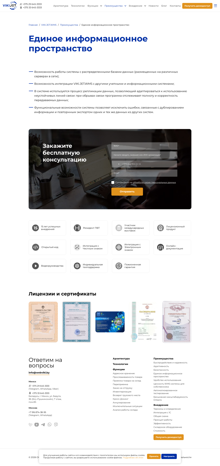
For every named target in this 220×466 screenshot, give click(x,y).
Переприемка (120, 384)
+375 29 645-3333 (31, 4)
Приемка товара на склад (127, 380)
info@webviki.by (39, 372)
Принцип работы (162, 419)
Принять (153, 456)
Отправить (127, 191)
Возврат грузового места (126, 395)
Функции (92, 5)
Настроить (169, 456)
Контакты (175, 5)
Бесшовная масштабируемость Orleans (170, 398)
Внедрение (135, 5)
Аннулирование (121, 402)
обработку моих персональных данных (154, 182)
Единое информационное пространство (167, 375)
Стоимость (159, 430)
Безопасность (161, 370)
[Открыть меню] (215, 6)
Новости (154, 5)
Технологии (78, 5)
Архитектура (60, 5)
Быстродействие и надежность (170, 362)
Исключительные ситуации (127, 406)
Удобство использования (167, 380)
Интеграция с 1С (162, 412)
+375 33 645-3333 (31, 7)
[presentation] (32, 321)
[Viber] (56, 425)
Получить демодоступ (197, 5)
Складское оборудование (167, 427)
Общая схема (160, 416)
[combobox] (116, 164)
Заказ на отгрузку (122, 388)
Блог (164, 5)
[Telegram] (43, 425)
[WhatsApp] (49, 425)
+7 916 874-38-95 (37, 412)
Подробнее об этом (133, 457)
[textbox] (116, 164)
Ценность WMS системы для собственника (168, 385)
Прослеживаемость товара (127, 377)
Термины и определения (167, 409)
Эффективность (162, 423)
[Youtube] (36, 425)
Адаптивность (161, 366)
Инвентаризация (122, 391)
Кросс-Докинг (120, 399)
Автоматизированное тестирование (165, 392)
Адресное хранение (124, 373)
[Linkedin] (30, 425)
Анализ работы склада (125, 410)
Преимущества (113, 5)
